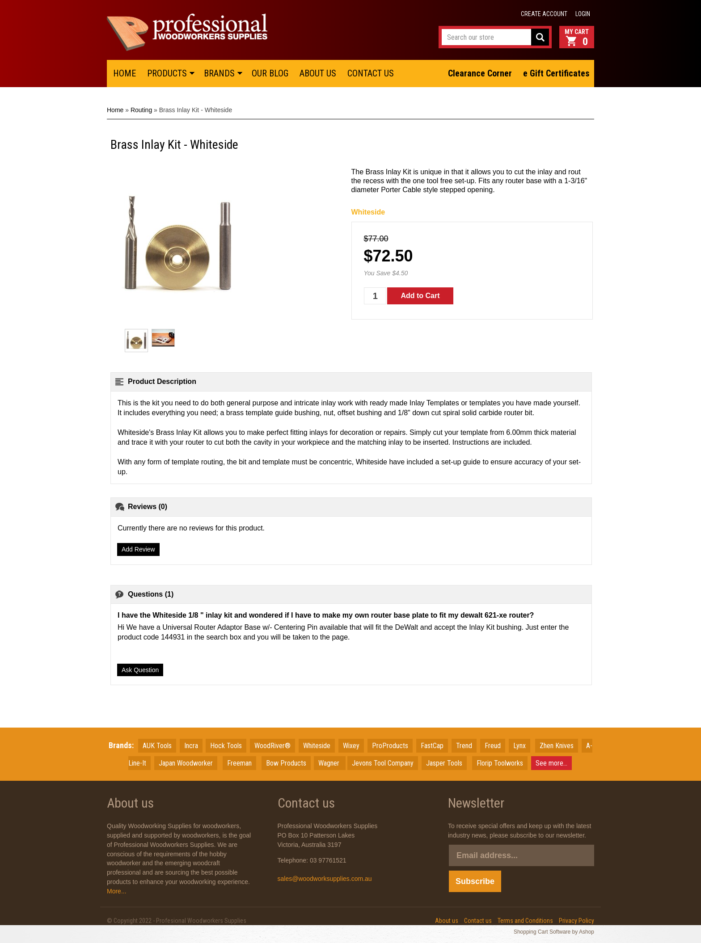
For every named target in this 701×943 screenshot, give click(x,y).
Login (582, 13)
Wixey (351, 745)
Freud (493, 745)
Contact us (478, 920)
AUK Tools (157, 745)
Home (115, 110)
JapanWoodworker (186, 763)
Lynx (519, 745)
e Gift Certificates (556, 73)
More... (117, 891)
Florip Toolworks (500, 763)
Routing (141, 110)
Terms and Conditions (525, 920)
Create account (544, 13)
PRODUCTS (167, 73)
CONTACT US (370, 73)
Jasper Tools (444, 763)
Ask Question (140, 670)
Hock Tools (226, 745)
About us (446, 920)
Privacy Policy (576, 920)
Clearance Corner (480, 73)
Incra (191, 745)
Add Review (138, 549)
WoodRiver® (272, 745)
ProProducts (390, 745)
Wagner (329, 763)
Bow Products (286, 763)
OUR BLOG (270, 73)
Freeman (239, 763)
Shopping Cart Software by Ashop (554, 932)
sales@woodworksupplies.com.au (325, 878)
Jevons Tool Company (383, 763)
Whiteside (368, 212)
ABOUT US (318, 73)
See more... (551, 763)
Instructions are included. (492, 442)
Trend (464, 745)
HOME (124, 73)
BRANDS (219, 73)
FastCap (432, 745)
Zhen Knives (557, 745)
